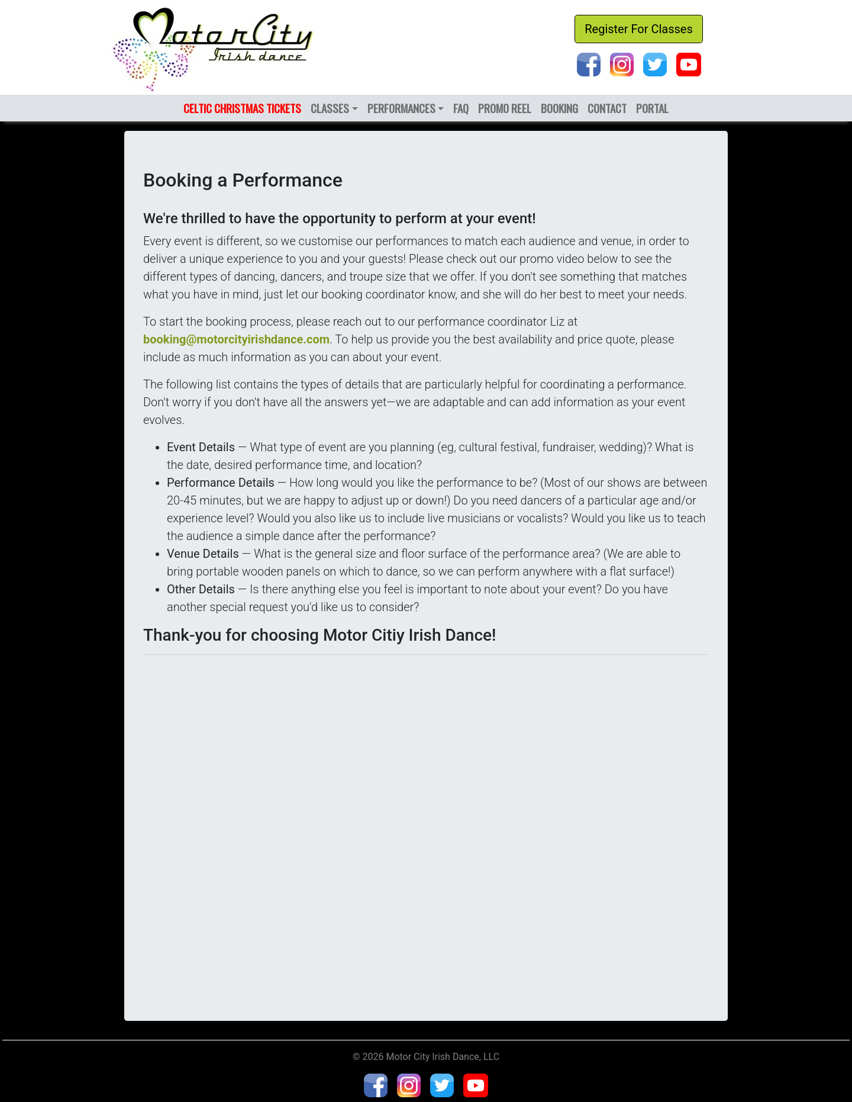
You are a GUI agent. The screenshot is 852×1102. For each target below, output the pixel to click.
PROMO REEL (504, 107)
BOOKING (559, 107)
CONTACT (607, 107)
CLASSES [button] (330, 107)
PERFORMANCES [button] (401, 107)
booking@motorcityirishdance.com (236, 339)
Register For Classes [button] (639, 29)
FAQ (461, 107)
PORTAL (652, 107)
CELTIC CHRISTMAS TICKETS (242, 107)
